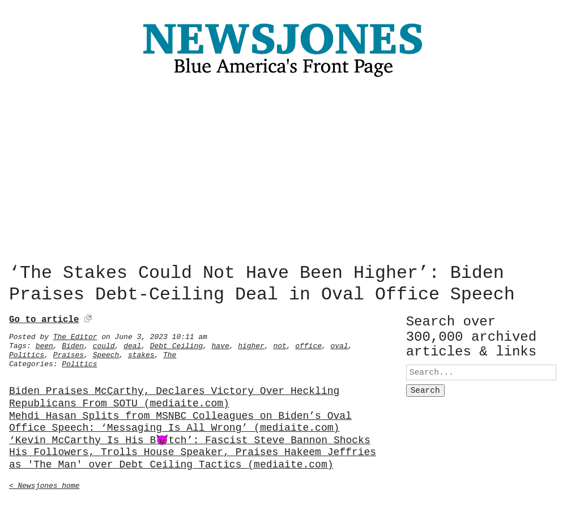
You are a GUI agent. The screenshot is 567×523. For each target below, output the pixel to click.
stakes (141, 353)
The (169, 353)
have (220, 343)
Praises (68, 353)
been (44, 343)
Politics (26, 353)
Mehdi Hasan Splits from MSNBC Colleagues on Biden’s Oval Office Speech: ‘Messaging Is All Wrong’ (180, 420)
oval (339, 343)
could (104, 343)
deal (132, 343)
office (308, 343)
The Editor (75, 334)
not (279, 343)
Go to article (44, 317)
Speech (106, 353)
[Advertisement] (283, 173)
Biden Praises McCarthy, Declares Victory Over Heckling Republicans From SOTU (174, 395)
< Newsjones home (44, 483)
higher (251, 343)
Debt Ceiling (176, 343)
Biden (73, 343)
